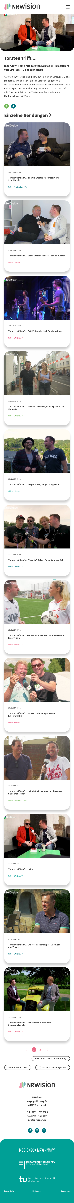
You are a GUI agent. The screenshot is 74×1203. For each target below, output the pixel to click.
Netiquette (37, 1191)
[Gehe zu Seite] (47, 1049)
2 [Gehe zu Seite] (40, 1049)
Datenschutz (9, 1191)
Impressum (65, 1191)
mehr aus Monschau (17, 1067)
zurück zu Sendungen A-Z (52, 1067)
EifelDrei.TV (59, 76)
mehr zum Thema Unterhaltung (50, 1058)
